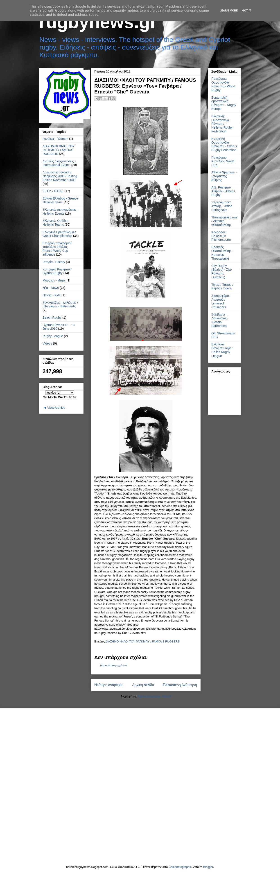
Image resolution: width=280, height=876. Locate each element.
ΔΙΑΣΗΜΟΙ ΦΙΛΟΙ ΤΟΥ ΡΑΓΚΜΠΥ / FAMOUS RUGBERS (142, 641)
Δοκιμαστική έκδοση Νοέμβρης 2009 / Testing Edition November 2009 (60, 176)
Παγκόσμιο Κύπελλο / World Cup (222, 161)
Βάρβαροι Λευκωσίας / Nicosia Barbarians (219, 320)
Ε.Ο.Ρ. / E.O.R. (53, 191)
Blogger (208, 867)
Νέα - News (51, 288)
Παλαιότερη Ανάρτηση (180, 685)
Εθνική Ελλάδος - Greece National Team (60, 200)
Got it (246, 10)
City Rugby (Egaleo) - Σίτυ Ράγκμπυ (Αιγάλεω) (221, 271)
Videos (47, 343)
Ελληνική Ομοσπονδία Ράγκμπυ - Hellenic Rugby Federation (222, 123)
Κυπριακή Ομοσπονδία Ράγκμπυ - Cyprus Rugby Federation (224, 144)
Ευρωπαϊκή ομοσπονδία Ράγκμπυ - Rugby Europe (223, 103)
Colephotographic (180, 867)
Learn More (229, 10)
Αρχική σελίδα (143, 685)
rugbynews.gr (98, 22)
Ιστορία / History (54, 262)
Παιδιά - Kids (52, 295)
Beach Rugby (52, 317)
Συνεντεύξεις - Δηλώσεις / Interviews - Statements (60, 304)
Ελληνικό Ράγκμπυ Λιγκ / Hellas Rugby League (222, 350)
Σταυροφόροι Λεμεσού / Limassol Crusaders (220, 301)
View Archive (56, 407)
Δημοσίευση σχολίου (113, 665)
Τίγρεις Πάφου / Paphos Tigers (222, 286)
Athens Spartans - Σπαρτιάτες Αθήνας (224, 176)
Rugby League (53, 336)
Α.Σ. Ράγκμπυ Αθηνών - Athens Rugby (223, 191)
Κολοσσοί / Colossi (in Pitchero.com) (221, 236)
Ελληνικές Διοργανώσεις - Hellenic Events (60, 211)
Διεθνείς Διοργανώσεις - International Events (59, 163)
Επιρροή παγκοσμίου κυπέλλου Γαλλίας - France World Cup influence (57, 248)
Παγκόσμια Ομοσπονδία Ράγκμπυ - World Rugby (223, 84)
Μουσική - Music (54, 280)
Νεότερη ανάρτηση (108, 685)
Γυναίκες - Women (55, 139)
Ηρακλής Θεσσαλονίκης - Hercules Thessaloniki (222, 252)
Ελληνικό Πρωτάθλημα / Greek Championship (59, 234)
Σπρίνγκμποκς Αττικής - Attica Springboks (221, 206)
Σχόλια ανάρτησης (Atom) (154, 696)
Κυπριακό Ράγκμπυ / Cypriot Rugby (57, 271)
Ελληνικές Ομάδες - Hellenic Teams (56, 222)
